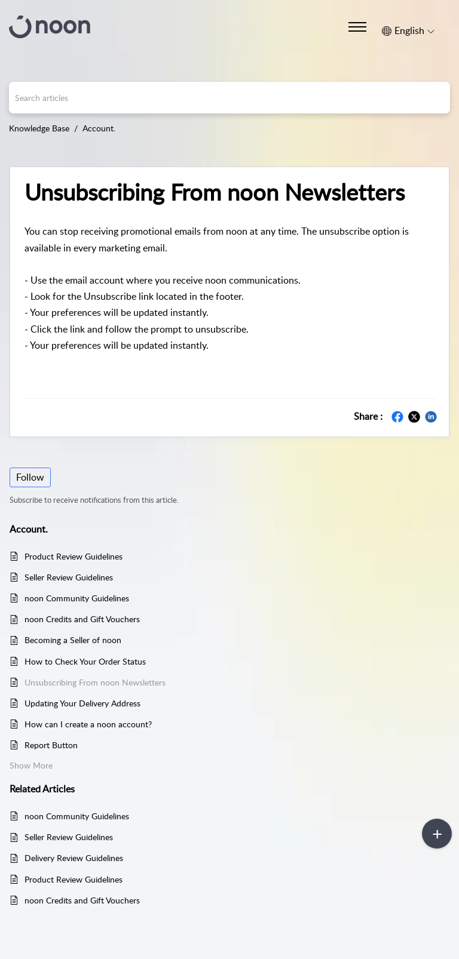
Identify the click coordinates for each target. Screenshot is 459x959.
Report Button (51, 745)
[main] (229, 551)
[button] (408, 31)
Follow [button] (30, 477)
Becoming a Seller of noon (73, 640)
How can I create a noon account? (88, 724)
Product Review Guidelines (74, 556)
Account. (98, 128)
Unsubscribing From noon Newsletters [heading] (215, 192)
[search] (229, 97)
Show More (31, 765)
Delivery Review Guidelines (74, 857)
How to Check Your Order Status (85, 661)
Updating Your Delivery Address (82, 703)
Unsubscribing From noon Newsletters (95, 682)
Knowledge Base (39, 128)
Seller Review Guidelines (69, 577)
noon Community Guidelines (77, 598)
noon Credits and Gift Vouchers (82, 619)
